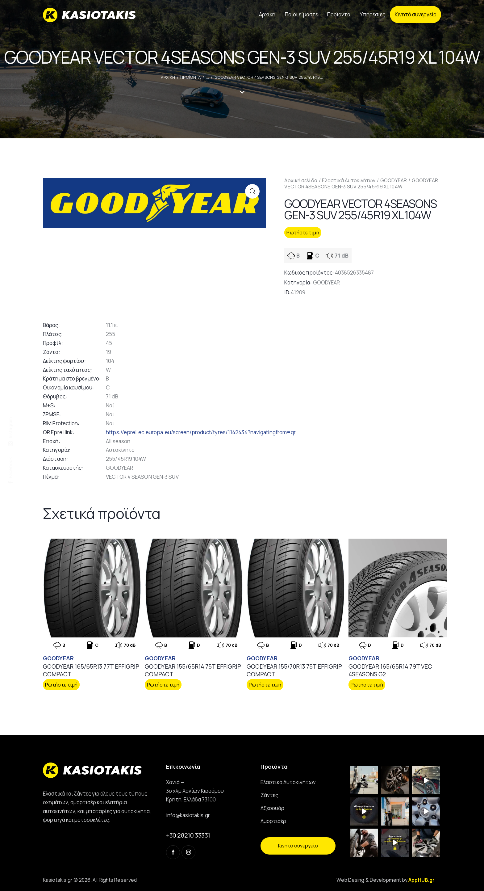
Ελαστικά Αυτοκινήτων (348, 180)
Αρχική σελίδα (300, 180)
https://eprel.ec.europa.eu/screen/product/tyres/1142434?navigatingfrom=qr (201, 432)
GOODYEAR (393, 180)
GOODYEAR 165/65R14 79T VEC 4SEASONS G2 (390, 670)
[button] (252, 191)
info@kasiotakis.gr (188, 815)
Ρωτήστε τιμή (302, 232)
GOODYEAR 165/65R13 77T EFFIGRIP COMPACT (91, 670)
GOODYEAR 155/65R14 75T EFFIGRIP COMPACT (193, 670)
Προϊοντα (190, 77)
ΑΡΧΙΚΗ (168, 77)
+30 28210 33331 (188, 835)
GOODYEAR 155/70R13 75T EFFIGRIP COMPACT (294, 670)
